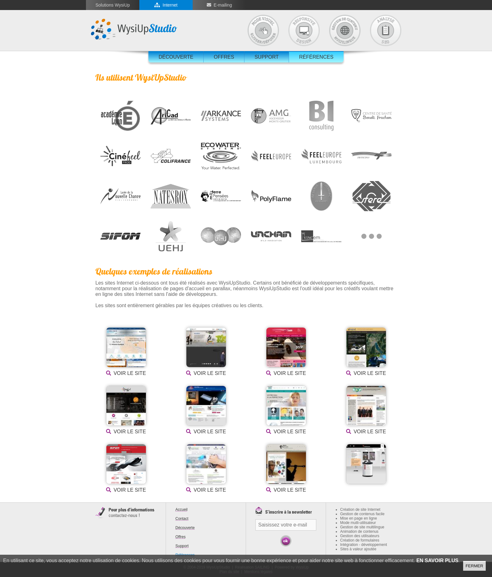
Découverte (175, 57)
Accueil (181, 509)
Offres (224, 57)
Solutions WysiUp (112, 5)
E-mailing (223, 5)
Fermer (474, 566)
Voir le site (130, 373)
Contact (181, 518)
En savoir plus (437, 560)
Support (266, 57)
